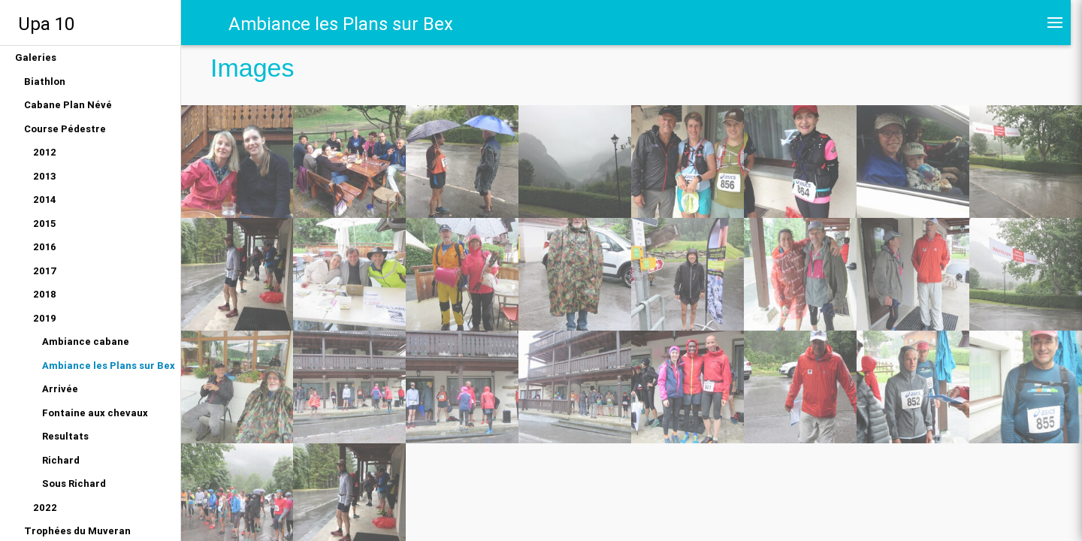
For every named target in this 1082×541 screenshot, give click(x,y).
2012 (44, 152)
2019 (44, 318)
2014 (44, 199)
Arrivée (60, 388)
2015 (44, 223)
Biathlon (44, 81)
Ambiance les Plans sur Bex (108, 365)
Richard (61, 460)
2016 (44, 246)
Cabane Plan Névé (68, 104)
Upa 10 (46, 24)
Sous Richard (74, 483)
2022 (45, 507)
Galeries (35, 57)
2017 (45, 270)
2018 (44, 294)
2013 (44, 176)
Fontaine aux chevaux (95, 413)
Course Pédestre (65, 128)
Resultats (65, 436)
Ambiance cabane (85, 341)
